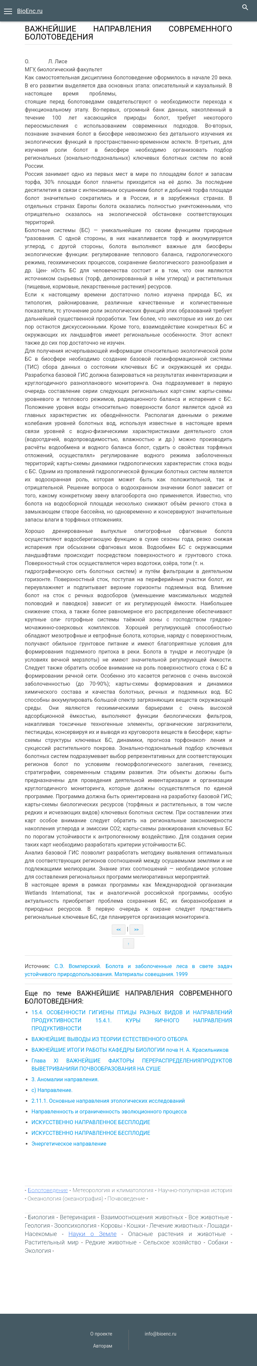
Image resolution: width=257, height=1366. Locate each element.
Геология (37, 1225)
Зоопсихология (75, 1225)
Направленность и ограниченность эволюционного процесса (109, 1111)
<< (118, 930)
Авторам (102, 1346)
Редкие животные (111, 1242)
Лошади (218, 1225)
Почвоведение (126, 1198)
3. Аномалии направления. (65, 1079)
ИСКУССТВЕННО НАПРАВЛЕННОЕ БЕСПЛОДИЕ (90, 1122)
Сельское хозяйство (172, 1242)
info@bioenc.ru (160, 1334)
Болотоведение (48, 1190)
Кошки (136, 1225)
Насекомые (41, 1233)
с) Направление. (52, 1090)
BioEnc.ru (29, 10)
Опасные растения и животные (177, 1233)
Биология (41, 1217)
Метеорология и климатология (113, 1190)
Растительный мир (52, 1242)
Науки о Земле (93, 1233)
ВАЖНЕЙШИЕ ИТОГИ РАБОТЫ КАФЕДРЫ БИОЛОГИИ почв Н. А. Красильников (130, 1050)
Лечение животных (176, 1225)
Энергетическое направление (68, 1144)
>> (136, 930)
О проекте (101, 1334)
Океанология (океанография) (65, 1198)
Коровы (111, 1225)
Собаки (218, 1242)
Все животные (208, 1217)
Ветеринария (78, 1217)
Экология (38, 1250)
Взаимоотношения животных (142, 1217)
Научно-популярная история (195, 1190)
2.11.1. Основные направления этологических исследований (108, 1101)
